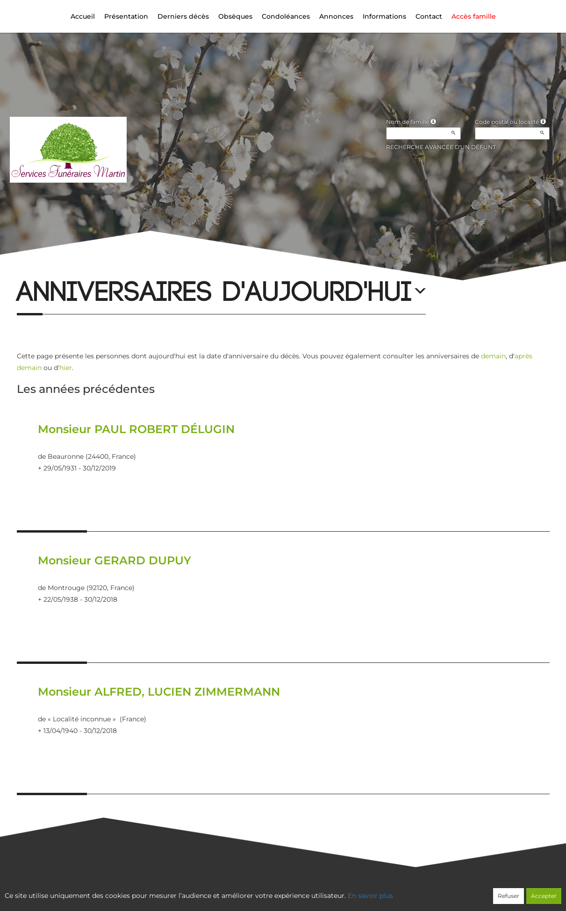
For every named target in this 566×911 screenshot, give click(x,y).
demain (493, 356)
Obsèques (235, 16)
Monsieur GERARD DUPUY (114, 560)
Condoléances (286, 16)
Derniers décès (183, 16)
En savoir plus (370, 895)
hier (65, 367)
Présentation (126, 16)
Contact (429, 16)
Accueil (83, 16)
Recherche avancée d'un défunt (441, 146)
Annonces (336, 16)
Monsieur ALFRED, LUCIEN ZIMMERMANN (159, 691)
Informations (384, 16)
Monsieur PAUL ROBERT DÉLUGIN (136, 429)
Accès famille (473, 16)
